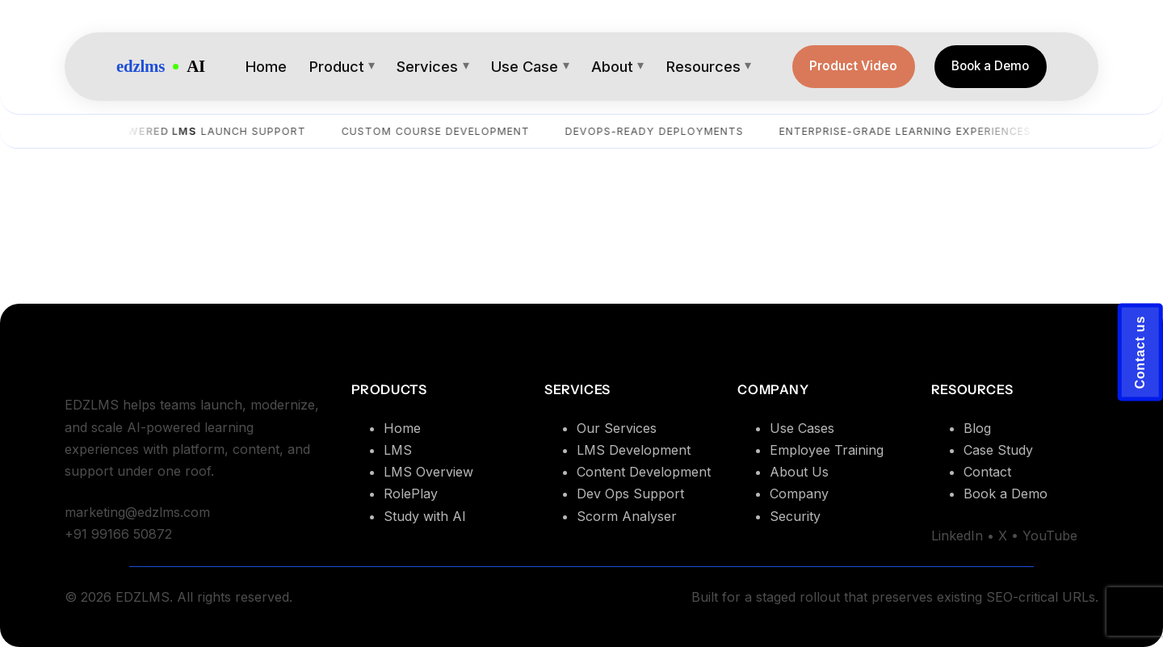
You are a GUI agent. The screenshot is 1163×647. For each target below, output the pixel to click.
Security (795, 516)
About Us (799, 472)
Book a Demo (990, 66)
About (612, 66)
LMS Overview (428, 472)
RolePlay (411, 493)
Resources (703, 66)
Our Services (617, 428)
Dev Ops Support (630, 493)
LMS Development (634, 450)
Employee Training (827, 450)
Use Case (524, 66)
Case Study (998, 450)
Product (336, 66)
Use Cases (802, 428)
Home (266, 66)
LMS (398, 450)
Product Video (853, 66)
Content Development (644, 472)
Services (427, 66)
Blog (977, 428)
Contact (987, 472)
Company (799, 493)
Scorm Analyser (627, 516)
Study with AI (425, 516)
